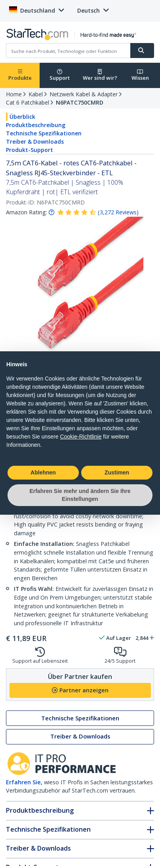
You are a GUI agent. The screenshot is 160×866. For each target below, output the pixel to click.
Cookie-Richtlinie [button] (80, 436)
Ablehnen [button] (43, 472)
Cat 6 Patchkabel (27, 102)
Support (60, 75)
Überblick (22, 116)
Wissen (140, 75)
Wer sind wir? (100, 75)
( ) (118, 212)
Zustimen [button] (117, 472)
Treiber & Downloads (35, 141)
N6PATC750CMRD (79, 102)
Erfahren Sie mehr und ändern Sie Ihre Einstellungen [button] (79, 495)
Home (14, 94)
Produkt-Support (29, 150)
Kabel (36, 94)
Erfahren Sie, (24, 782)
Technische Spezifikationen (44, 133)
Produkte (20, 75)
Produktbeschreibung (35, 125)
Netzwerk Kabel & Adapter (84, 94)
